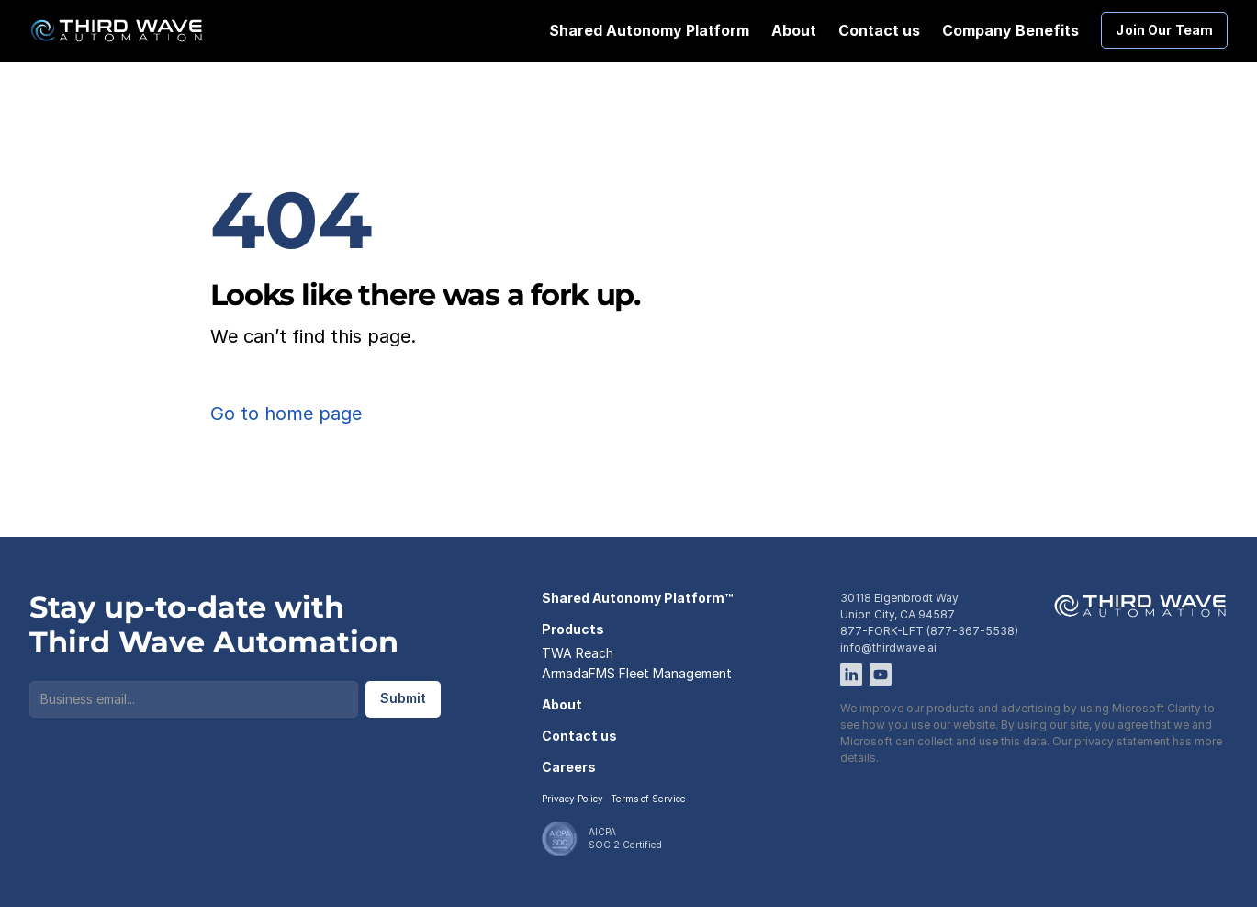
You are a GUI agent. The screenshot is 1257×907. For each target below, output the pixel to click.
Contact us (879, 30)
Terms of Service (648, 798)
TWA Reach (577, 653)
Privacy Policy (572, 798)
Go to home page (286, 413)
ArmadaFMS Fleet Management (637, 673)
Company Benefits (1010, 30)
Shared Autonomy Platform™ (637, 598)
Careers (569, 767)
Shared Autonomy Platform (649, 30)
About (793, 30)
